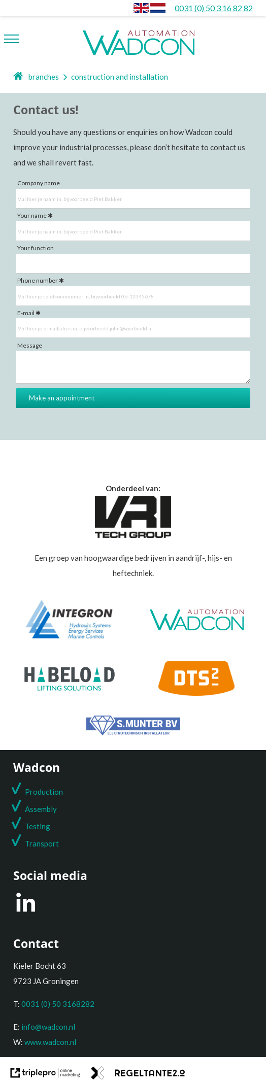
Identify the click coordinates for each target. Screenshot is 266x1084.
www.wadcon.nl (50, 1041)
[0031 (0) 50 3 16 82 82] (214, 8)
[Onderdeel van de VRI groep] (133, 534)
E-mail (26, 313)
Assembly (41, 809)
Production (44, 791)
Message (29, 345)
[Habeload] (69, 687)
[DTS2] (196, 692)
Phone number (37, 280)
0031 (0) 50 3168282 (57, 1003)
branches (43, 76)
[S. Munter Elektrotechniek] (133, 732)
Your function (35, 248)
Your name (32, 215)
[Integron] (69, 638)
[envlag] (141, 8)
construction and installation (119, 76)
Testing (37, 826)
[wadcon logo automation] (138, 38)
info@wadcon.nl (48, 1026)
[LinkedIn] (25, 911)
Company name (38, 183)
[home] (18, 76)
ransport (44, 843)
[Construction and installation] (157, 8)
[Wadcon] (197, 627)
